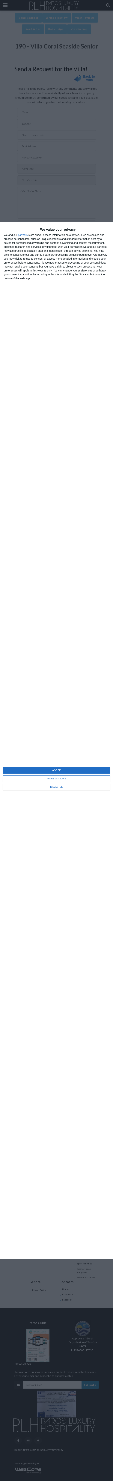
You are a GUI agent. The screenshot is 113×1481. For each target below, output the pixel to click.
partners (23, 235)
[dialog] (56, 740)
